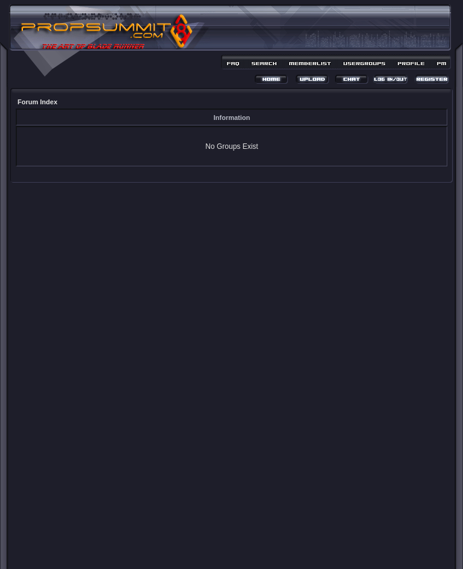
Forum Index (37, 101)
